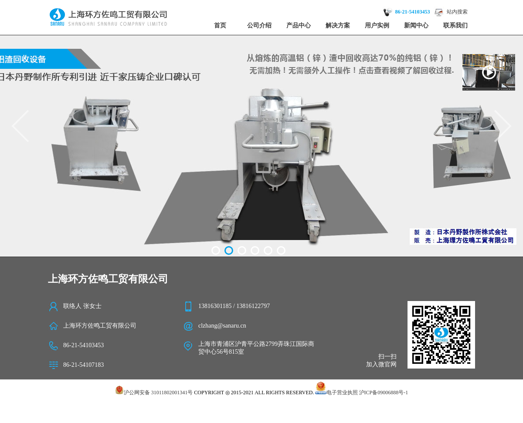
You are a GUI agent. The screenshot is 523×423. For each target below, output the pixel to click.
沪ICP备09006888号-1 (383, 392)
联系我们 (455, 25)
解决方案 (338, 25)
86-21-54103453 (412, 12)
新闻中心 (416, 25)
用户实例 (377, 25)
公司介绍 (259, 25)
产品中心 (298, 25)
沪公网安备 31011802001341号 (154, 392)
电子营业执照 (336, 392)
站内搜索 (457, 12)
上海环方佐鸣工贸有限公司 (99, 325)
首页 (220, 25)
